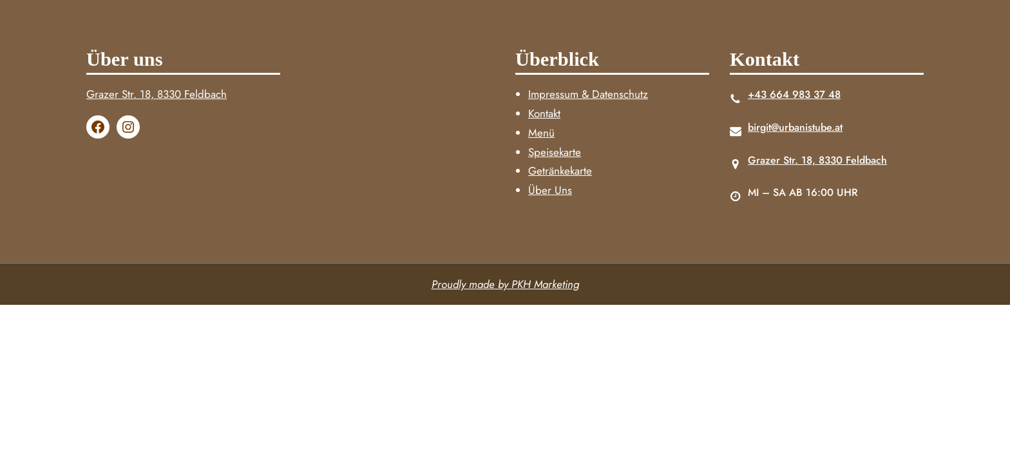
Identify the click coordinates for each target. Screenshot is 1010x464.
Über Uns (550, 190)
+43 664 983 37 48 (794, 94)
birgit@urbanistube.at (795, 127)
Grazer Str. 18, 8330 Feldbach (156, 94)
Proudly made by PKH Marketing (505, 284)
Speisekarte (554, 152)
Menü (541, 132)
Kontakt (544, 113)
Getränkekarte (560, 171)
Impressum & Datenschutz (588, 94)
